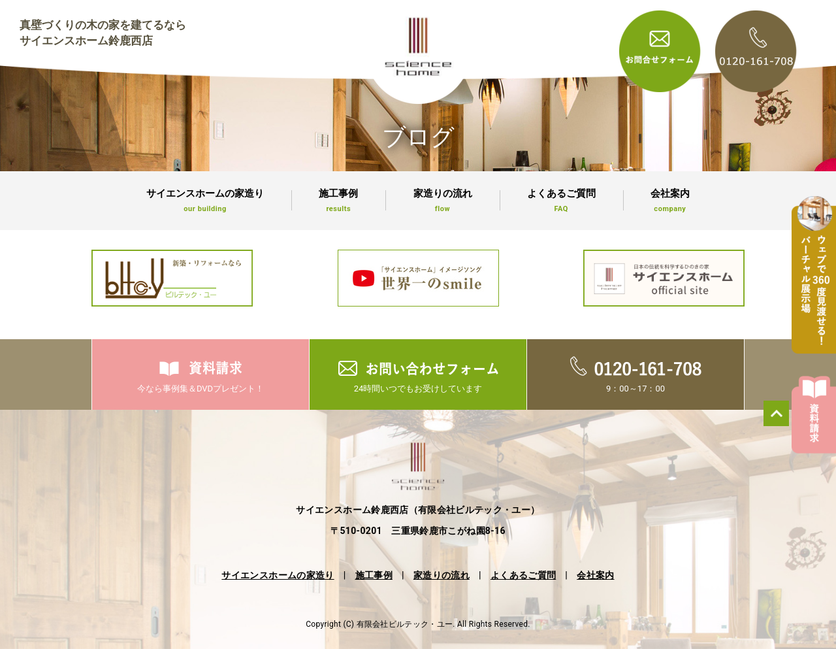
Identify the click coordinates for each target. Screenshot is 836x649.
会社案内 (670, 201)
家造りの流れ (442, 201)
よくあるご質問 (561, 201)
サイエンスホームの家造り (205, 201)
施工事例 (338, 201)
